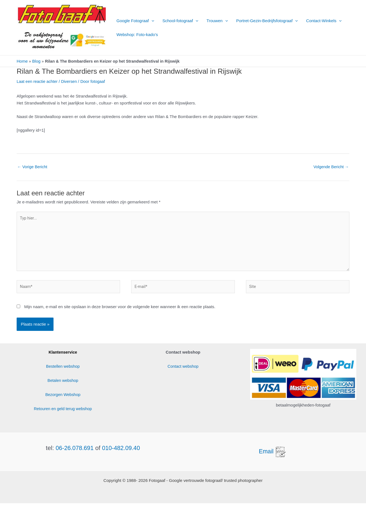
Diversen (71, 81)
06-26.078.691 (74, 450)
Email (273, 454)
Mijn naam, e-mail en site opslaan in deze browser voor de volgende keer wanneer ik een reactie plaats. (119, 309)
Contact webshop (183, 369)
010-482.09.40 (121, 450)
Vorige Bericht (33, 166)
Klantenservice (63, 354)
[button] (151, 21)
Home (22, 61)
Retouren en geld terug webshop (63, 411)
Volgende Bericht (330, 166)
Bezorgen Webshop (63, 397)
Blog (36, 61)
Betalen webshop (63, 383)
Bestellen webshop (62, 369)
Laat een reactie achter (38, 81)
